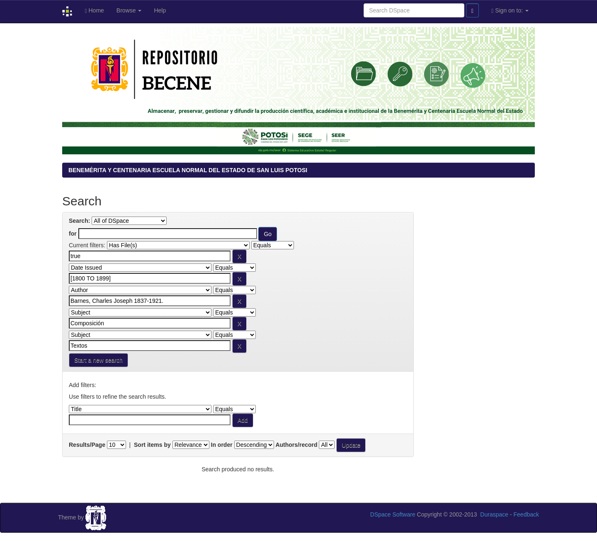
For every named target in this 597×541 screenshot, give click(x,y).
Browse (129, 10)
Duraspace (494, 514)
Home (94, 10)
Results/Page (87, 444)
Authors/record (296, 444)
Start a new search (98, 360)
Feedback (526, 514)
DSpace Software (392, 514)
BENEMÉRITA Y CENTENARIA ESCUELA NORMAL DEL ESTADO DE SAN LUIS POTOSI (187, 170)
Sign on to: (510, 10)
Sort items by (152, 444)
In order (222, 444)
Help (160, 10)
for (73, 233)
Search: (79, 220)
